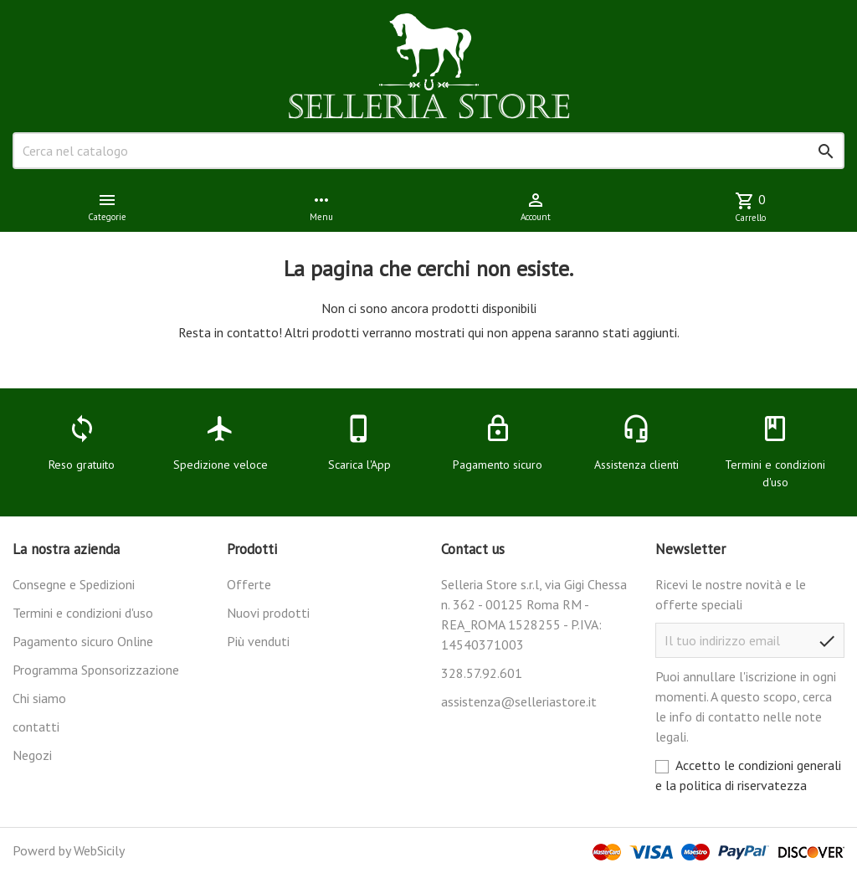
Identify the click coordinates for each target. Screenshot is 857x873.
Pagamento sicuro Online (83, 641)
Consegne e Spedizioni (74, 584)
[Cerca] (428, 150)
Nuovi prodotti (268, 612)
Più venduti (258, 641)
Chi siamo (39, 698)
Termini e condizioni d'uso (83, 612)
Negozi (32, 755)
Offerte (249, 584)
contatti (36, 726)
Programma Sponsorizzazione (96, 669)
